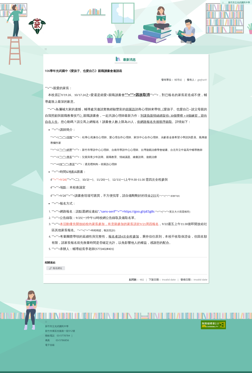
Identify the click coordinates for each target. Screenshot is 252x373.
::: (223, 2)
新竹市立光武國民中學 (239, 2)
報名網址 (55, 268)
